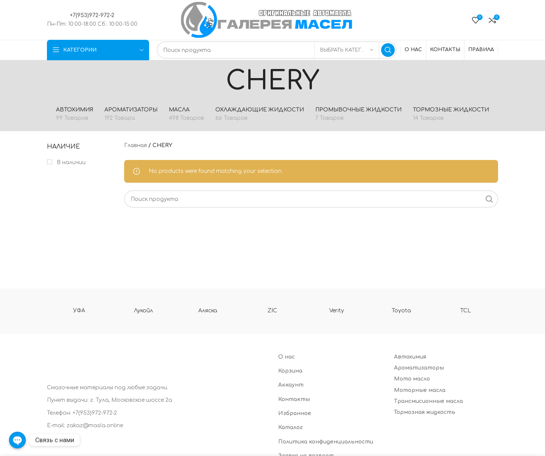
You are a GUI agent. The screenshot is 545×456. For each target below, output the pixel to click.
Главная (135, 145)
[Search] (277, 50)
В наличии (70, 162)
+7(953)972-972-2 (92, 15)
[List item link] (157, 413)
